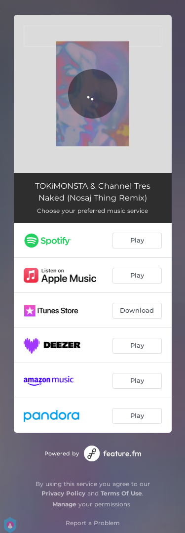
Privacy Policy (63, 493)
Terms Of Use (121, 493)
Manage (64, 504)
